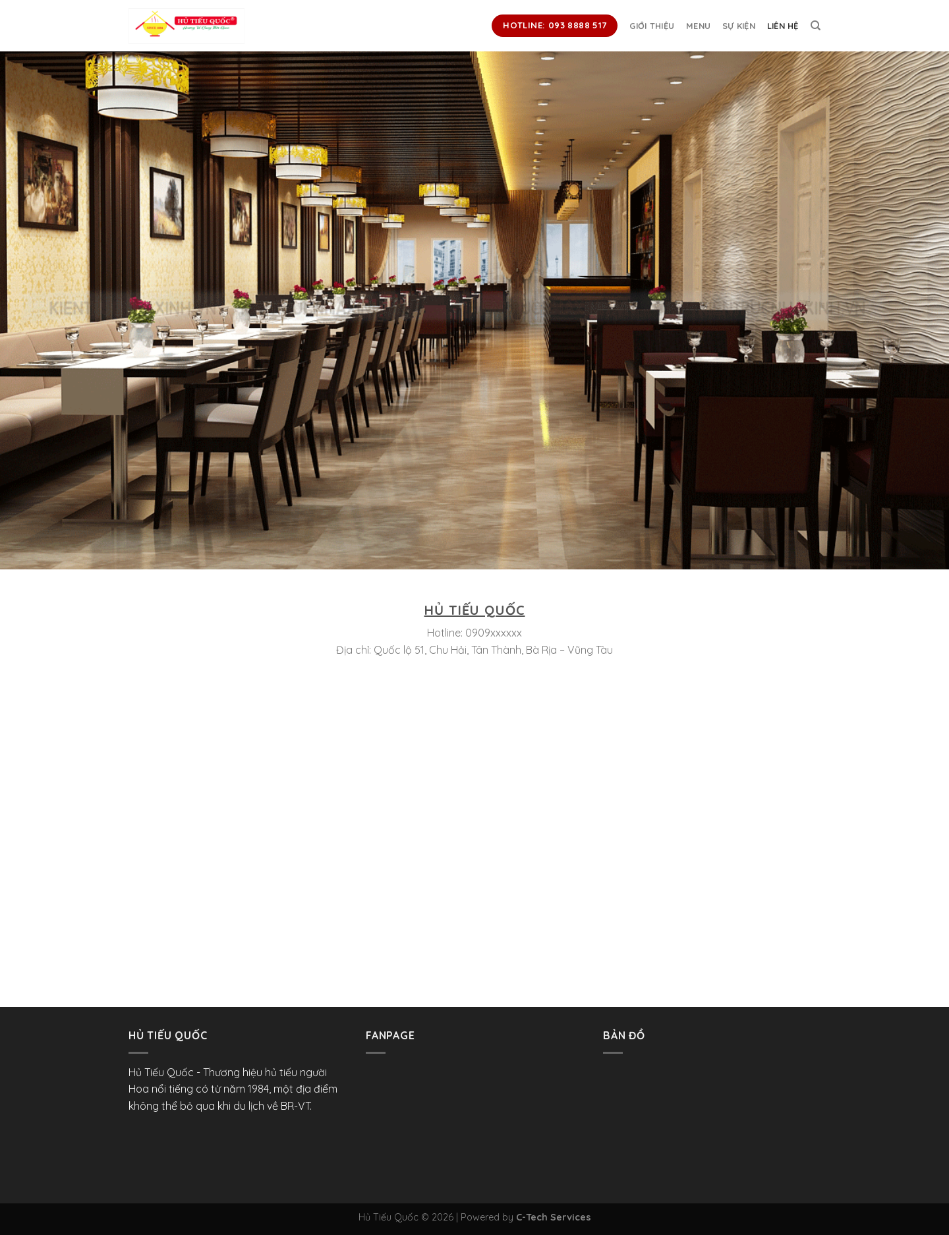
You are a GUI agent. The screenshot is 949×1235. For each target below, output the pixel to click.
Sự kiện (738, 25)
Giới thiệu (651, 25)
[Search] (815, 25)
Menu (698, 25)
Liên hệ (783, 25)
